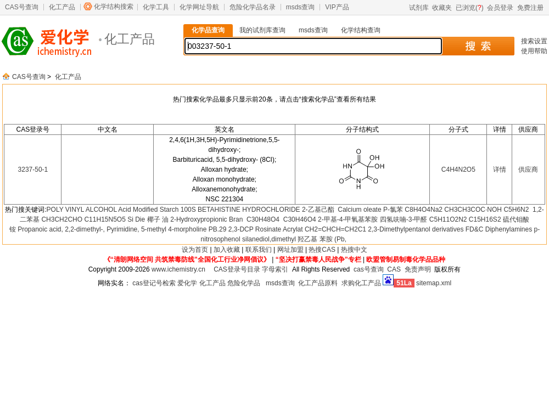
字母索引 (275, 269)
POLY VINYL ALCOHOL (82, 209)
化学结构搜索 (113, 6)
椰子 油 (158, 219)
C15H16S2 (485, 219)
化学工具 (156, 7)
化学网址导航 (199, 7)
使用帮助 (534, 51)
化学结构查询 (360, 30)
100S (188, 209)
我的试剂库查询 (262, 30)
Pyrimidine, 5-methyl (136, 229)
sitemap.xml (433, 283)
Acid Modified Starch (148, 209)
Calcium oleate (359, 209)
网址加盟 (290, 249)
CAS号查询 (21, 7)
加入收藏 (227, 249)
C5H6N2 (516, 209)
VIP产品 (337, 7)
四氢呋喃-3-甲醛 (404, 219)
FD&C (475, 229)
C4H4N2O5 (458, 169)
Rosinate (268, 229)
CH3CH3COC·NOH (473, 209)
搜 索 (477, 46)
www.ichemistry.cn (178, 269)
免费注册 (530, 8)
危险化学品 (243, 283)
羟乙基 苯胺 (315, 239)
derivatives (447, 229)
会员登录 (500, 8)
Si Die (136, 219)
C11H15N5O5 (104, 219)
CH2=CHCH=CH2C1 (335, 229)
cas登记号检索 (154, 283)
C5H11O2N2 (448, 219)
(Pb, (340, 239)
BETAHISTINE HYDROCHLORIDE (249, 209)
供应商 (528, 169)
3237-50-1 (33, 169)
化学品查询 (208, 30)
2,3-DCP (241, 229)
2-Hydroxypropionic (198, 219)
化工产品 (62, 7)
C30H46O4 (298, 219)
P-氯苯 (393, 209)
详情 (499, 169)
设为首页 (195, 249)
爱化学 (187, 283)
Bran (236, 219)
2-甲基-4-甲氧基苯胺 (348, 219)
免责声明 (418, 269)
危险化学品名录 (252, 7)
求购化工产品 (361, 283)
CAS (394, 269)
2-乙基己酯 (319, 209)
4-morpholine (187, 229)
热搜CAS (322, 249)
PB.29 (218, 229)
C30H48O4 (262, 219)
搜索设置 (534, 41)
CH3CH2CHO (61, 219)
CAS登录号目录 (237, 269)
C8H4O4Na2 (423, 209)
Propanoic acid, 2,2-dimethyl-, (61, 229)
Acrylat (293, 229)
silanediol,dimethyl (269, 239)
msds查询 (300, 7)
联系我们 (258, 249)
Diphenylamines (508, 229)
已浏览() (470, 8)
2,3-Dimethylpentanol (399, 229)
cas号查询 (369, 269)
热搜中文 (354, 249)
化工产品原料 (318, 283)
